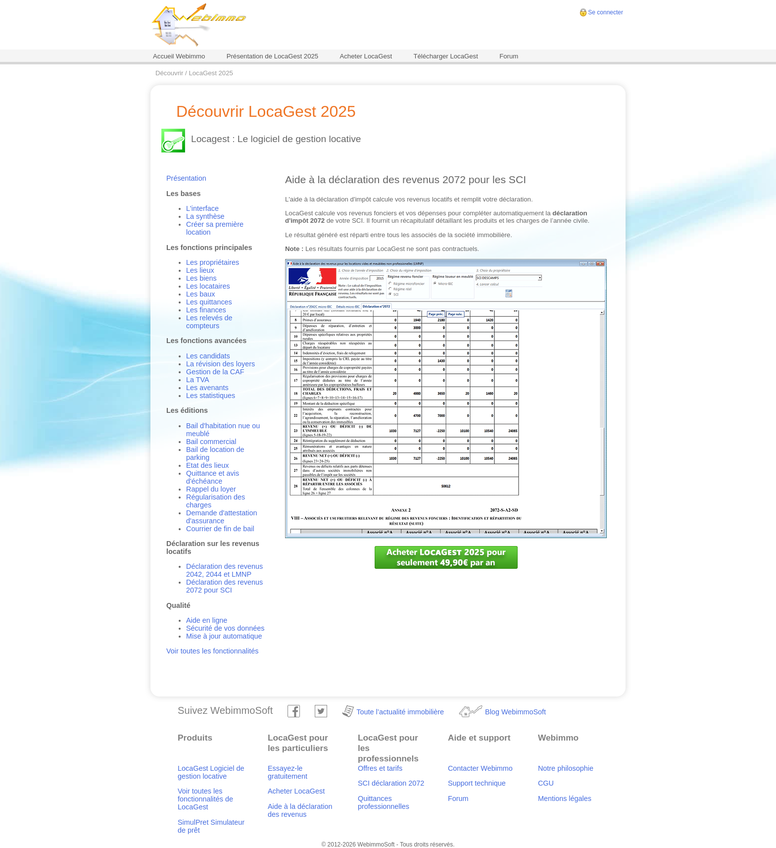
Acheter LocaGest (366, 56)
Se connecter (605, 12)
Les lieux (200, 270)
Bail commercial (211, 442)
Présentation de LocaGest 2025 (273, 56)
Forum (508, 56)
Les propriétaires (212, 262)
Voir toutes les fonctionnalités (212, 651)
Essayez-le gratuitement (287, 772)
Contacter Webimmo (480, 768)
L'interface (202, 208)
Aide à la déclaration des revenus (300, 810)
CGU (546, 783)
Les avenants (207, 388)
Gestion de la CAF (215, 372)
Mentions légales (564, 798)
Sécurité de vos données (225, 628)
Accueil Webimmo (179, 56)
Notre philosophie (565, 768)
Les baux (200, 294)
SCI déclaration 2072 (391, 783)
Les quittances (209, 302)
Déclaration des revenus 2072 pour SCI (224, 586)
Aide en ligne (206, 620)
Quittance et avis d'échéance (212, 477)
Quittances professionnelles (383, 802)
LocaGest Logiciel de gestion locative (211, 772)
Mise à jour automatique (224, 636)
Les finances (206, 310)
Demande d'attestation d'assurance (221, 517)
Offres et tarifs (380, 768)
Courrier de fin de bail (220, 529)
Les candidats (208, 356)
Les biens (201, 278)
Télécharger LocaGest (445, 56)
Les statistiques (210, 395)
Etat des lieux (207, 465)
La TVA (197, 380)
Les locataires (208, 286)
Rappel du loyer (211, 489)
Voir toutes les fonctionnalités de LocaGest (205, 799)
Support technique (477, 783)
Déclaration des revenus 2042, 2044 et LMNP (224, 570)
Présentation (186, 178)
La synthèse (205, 216)
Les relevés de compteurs (209, 322)
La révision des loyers (220, 364)
